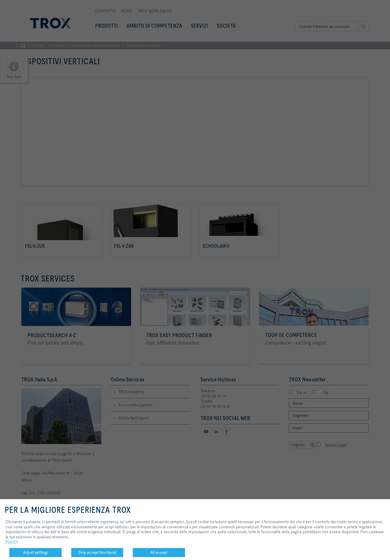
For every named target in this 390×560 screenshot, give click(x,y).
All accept (159, 552)
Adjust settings (35, 552)
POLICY (11, 542)
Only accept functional (97, 552)
